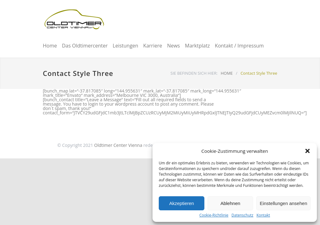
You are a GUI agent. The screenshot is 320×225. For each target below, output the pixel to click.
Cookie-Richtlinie (213, 215)
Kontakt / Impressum (239, 45)
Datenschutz (242, 215)
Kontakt (263, 215)
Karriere (152, 45)
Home (50, 45)
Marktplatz (197, 45)
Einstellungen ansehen (283, 203)
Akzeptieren (181, 203)
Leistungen (125, 45)
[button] (307, 151)
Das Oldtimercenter (85, 45)
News (173, 45)
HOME (227, 73)
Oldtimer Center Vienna (118, 145)
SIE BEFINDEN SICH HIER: (194, 73)
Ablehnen (230, 203)
